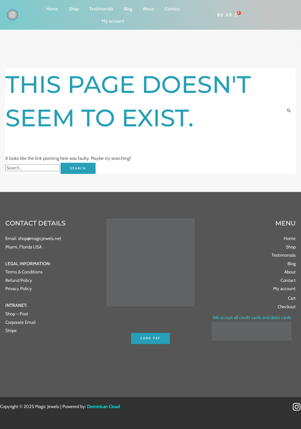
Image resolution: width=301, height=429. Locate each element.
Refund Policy (18, 280)
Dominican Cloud (103, 406)
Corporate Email (20, 322)
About (148, 8)
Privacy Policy (18, 288)
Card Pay (150, 338)
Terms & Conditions (23, 271)
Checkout (287, 306)
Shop (74, 8)
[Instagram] (296, 407)
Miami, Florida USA (23, 247)
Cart (292, 298)
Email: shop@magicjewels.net (33, 238)
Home (52, 8)
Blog (128, 8)
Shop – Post (16, 313)
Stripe (11, 330)
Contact (172, 8)
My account (113, 21)
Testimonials (101, 8)
